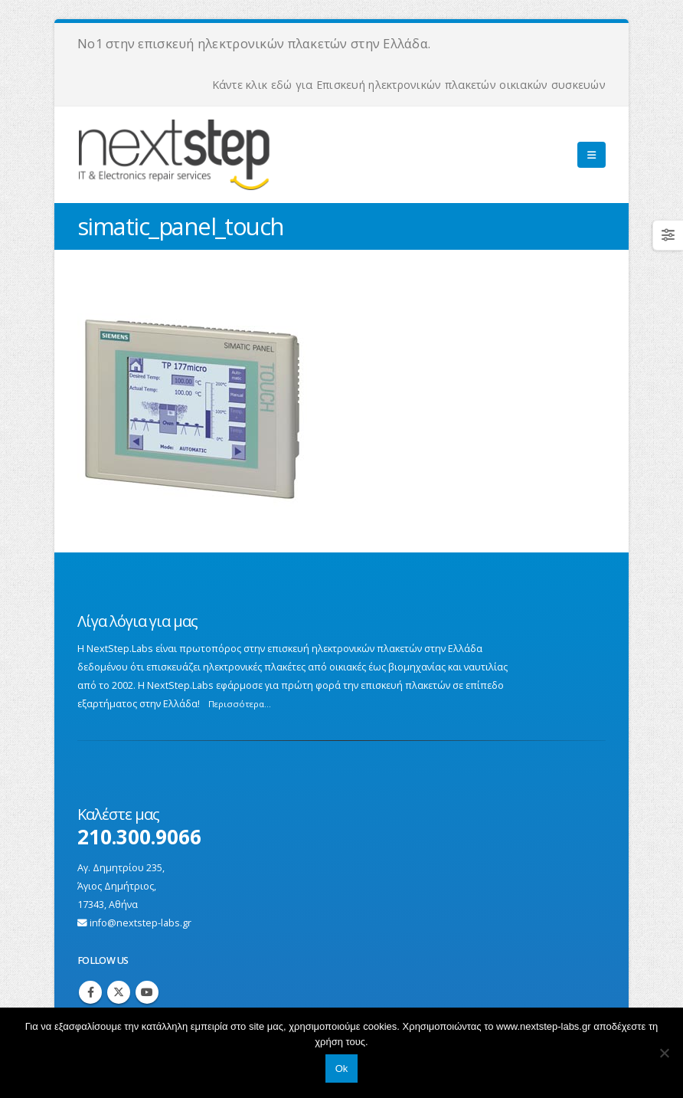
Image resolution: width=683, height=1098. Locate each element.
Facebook (90, 992)
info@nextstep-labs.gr (140, 922)
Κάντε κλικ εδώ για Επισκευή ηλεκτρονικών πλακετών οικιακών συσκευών (409, 84)
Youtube (147, 992)
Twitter (118, 992)
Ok (341, 1068)
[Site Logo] (227, 155)
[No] (664, 1052)
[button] (591, 155)
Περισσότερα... (239, 704)
